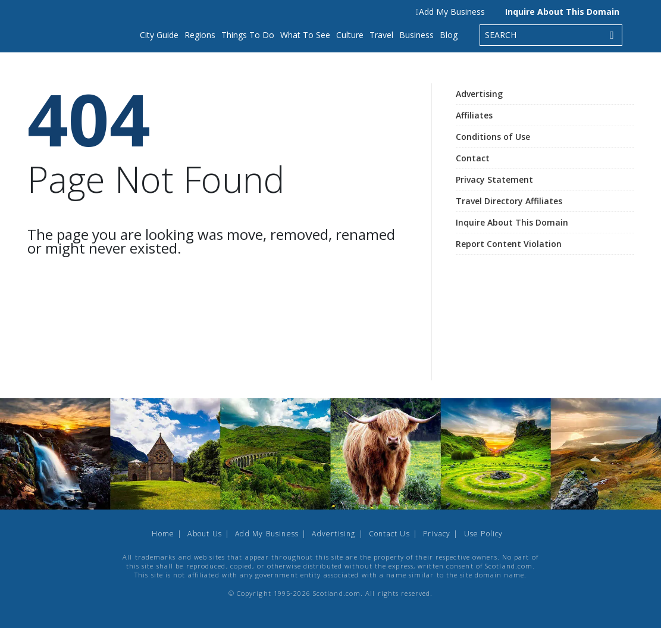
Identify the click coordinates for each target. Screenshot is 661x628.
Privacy (436, 534)
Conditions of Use (493, 136)
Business (416, 34)
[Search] (612, 35)
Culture (350, 34)
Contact (473, 158)
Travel (381, 34)
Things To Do (247, 34)
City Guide (159, 34)
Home (163, 534)
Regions (199, 34)
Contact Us (389, 534)
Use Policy (483, 534)
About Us (204, 534)
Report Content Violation (509, 243)
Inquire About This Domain (562, 11)
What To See (305, 34)
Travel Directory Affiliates (509, 201)
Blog (449, 34)
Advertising (479, 93)
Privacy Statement (494, 179)
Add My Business (449, 11)
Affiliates (474, 115)
